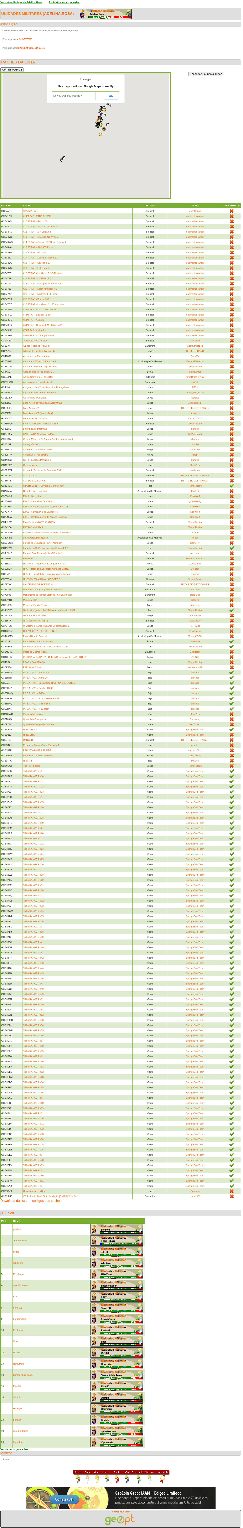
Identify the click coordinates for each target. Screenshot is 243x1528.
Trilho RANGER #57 (33, 1040)
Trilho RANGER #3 (32, 885)
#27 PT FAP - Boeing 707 (36, 299)
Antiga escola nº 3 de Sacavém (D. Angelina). (46, 387)
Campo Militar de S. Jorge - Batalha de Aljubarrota (48, 439)
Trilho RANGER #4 (32, 942)
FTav (15, 1296)
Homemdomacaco (195, 558)
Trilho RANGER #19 (33, 823)
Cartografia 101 (31, 444)
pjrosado (195, 672)
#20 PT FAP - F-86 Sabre (36, 268)
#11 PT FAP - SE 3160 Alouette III (40, 226)
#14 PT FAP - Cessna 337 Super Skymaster (45, 242)
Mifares (195, 760)
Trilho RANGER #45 (33, 973)
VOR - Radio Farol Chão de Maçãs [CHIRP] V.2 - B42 (50, 1196)
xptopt (195, 454)
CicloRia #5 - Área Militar (35, 454)
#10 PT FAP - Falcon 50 (35, 221)
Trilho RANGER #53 (33, 1020)
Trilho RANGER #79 (33, 1165)
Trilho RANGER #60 (33, 1061)
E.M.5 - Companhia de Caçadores (40, 512)
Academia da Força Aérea (36, 356)
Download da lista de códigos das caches (31, 1201)
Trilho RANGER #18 (33, 817)
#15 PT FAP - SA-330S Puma (38, 247)
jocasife (195, 600)
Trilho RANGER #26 (33, 864)
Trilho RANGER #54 (33, 1025)
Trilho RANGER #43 (33, 963)
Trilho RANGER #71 (33, 1123)
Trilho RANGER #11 (33, 781)
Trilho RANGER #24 (33, 854)
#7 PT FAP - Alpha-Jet (34, 330)
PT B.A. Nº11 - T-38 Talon (36, 709)
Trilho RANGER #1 (32, 771)
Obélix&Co (195, 465)
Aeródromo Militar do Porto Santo (40, 361)
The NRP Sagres (31, 766)
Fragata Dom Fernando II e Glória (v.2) (42, 553)
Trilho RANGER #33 (33, 906)
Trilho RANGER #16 (33, 807)
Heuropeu (18, 1408)
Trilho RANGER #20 (33, 833)
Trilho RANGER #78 (33, 1160)
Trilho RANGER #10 (33, 776)
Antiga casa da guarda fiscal (37, 382)
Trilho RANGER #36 (33, 921)
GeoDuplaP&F (195, 403)
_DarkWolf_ (195, 496)
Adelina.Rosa (58, 14)
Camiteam (195, 652)
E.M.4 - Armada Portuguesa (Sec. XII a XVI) (45, 506)
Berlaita (17, 1419)
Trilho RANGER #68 (33, 1103)
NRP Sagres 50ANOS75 (35, 620)
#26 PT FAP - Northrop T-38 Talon (40, 294)
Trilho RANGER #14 (33, 797)
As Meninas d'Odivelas (34, 397)
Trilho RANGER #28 (33, 875)
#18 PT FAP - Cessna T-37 (36, 263)
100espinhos (194, 563)
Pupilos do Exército (33, 714)
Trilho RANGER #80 (33, 1175)
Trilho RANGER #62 (33, 1072)
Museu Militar (30, 600)
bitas (15, 1341)
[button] (64, 158)
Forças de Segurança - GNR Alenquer (42, 543)
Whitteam (18, 1263)
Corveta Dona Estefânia (35, 491)
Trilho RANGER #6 (32, 1056)
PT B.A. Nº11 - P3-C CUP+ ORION (41, 698)
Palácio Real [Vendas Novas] (38, 641)
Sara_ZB (17, 1307)
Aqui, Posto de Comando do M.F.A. (41, 392)
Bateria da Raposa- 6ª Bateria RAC (41, 423)
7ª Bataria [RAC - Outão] (35, 340)
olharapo (195, 439)
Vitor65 (195, 356)
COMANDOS (30, 475)
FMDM (195, 387)
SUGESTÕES (25, 39)
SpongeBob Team (195, 729)
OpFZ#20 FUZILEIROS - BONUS (40, 631)
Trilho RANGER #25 (33, 859)
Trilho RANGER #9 (32, 1186)
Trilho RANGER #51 (33, 1009)
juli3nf (195, 382)
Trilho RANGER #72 (33, 1129)
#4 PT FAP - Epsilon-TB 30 (37, 314)
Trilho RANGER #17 (33, 812)
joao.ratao (195, 553)
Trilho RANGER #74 (33, 1139)
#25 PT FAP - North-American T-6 (40, 289)
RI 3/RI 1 (27, 760)
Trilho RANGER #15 (33, 802)
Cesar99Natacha (195, 361)
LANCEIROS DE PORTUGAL (38, 584)
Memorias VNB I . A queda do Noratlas (42, 589)
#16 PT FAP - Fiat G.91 (35, 252)
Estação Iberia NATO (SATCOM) (39, 522)
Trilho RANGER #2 (32, 828)
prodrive (195, 444)
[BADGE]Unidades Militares (31, 48)
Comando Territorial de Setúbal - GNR (42, 470)
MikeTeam (18, 1274)
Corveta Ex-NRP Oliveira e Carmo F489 (43, 486)
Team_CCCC (195, 636)
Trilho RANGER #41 (33, 952)
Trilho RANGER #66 (33, 1092)
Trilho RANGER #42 (33, 958)
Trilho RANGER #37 (33, 926)
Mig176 (195, 491)
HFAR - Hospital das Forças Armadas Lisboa (45, 569)
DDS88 (16, 1352)
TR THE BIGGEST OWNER (195, 408)
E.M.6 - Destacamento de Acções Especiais (45, 517)
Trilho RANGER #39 (33, 937)
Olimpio (17, 1397)
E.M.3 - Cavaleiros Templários (38, 501)
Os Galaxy (195, 340)
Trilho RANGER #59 (33, 1051)
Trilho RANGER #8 (32, 1170)
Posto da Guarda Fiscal (35, 652)
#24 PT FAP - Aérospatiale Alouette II (42, 283)
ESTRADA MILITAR (33, 527)
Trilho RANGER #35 (33, 916)
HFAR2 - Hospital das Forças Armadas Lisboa (46, 574)
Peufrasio (18, 1330)
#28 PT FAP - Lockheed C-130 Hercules (43, 304)
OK (111, 95)
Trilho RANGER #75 (33, 1144)
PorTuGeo (195, 626)
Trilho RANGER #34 (33, 911)
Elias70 (17, 1386)
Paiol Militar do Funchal (35, 636)
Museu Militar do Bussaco (36, 605)
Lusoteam (195, 605)
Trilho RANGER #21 (33, 838)
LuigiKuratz (195, 371)
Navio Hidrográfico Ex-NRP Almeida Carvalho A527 (49, 610)
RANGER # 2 (30, 729)
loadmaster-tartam (195, 216)
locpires (195, 532)
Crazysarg (195, 719)
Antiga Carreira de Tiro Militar (38, 377)
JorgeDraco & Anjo (195, 377)
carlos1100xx (195, 418)
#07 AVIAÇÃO (30, 211)
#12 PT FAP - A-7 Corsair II (37, 231)
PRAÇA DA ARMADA (34, 662)
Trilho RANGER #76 (33, 1149)
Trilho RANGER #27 (33, 869)
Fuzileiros (28, 558)
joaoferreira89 (195, 667)
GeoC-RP (195, 543)
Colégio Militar (30, 465)
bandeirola (195, 470)
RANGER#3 (29, 735)
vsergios (195, 397)
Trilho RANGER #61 (33, 1066)
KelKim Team (195, 434)
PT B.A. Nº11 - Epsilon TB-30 (38, 688)
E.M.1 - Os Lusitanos (34, 496)
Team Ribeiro (195, 366)
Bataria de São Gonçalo (35, 418)
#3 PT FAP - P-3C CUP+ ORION (39, 309)
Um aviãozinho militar (34, 1191)
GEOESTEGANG (195, 351)
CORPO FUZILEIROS (34, 480)
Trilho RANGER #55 (33, 1030)
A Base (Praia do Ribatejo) (36, 346)
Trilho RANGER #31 (33, 895)
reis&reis (195, 413)
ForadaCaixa (19, 1319)
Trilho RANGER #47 (33, 983)
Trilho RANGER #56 (33, 1035)
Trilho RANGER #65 (33, 1087)
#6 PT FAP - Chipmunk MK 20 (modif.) (42, 325)
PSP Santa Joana (32, 667)
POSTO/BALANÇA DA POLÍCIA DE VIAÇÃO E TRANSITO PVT (55, 657)
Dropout (195, 569)
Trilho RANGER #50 (33, 1004)
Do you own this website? (67, 95)
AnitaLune (195, 641)
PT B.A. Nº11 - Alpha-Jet (35, 677)
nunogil (195, 429)
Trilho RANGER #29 (33, 880)
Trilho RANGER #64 (33, 1082)
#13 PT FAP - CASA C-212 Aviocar (40, 237)
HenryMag (18, 1363)
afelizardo (195, 589)
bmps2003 (195, 1196)
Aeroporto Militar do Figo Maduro (40, 366)
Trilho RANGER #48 (33, 989)
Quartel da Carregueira (35, 719)
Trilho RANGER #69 (33, 1108)
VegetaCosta (195, 579)
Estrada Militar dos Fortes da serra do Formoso (47, 532)
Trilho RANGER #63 (33, 1077)
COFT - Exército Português (37, 460)
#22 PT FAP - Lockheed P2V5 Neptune (43, 273)
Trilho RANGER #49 (33, 994)
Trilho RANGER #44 (33, 968)
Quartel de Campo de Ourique (38, 724)
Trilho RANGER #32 (33, 900)
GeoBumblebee (195, 346)
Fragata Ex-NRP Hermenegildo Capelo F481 (45, 548)
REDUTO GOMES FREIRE (37, 750)
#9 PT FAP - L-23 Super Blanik (38, 335)
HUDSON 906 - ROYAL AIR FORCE (41, 579)
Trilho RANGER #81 (33, 1181)
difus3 (16, 1251)
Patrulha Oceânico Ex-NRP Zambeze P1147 (45, 646)
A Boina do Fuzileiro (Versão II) (39, 351)
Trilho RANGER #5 (32, 999)
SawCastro (195, 620)
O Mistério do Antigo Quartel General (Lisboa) (46, 626)
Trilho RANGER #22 (33, 843)
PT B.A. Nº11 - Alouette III (36, 672)
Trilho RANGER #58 (33, 1046)
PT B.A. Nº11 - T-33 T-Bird (36, 703)
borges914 (195, 449)
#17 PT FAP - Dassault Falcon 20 (40, 257)
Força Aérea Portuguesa (35, 537)
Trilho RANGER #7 (32, 1113)
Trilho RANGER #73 (33, 1134)
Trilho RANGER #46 (33, 978)
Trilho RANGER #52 (33, 1015)
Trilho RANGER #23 (33, 849)
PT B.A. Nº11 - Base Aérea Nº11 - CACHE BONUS (49, 683)
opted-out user (20, 1285)
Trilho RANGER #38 (33, 932)
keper (195, 537)
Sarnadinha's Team (23, 1375)
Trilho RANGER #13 (33, 792)
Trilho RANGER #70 (33, 1118)
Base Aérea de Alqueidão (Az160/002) (42, 403)
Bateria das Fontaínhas (35, 429)
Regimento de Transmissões (37, 755)
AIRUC (194, 657)
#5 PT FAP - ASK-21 (33, 320)
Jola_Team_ (195, 755)
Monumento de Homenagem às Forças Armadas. (48, 594)
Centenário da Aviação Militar (38, 449)
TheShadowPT (195, 615)
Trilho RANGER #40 (33, 947)
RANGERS (28, 740)
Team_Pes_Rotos (195, 392)
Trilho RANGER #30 (33, 890)
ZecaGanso (195, 211)
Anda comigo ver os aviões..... (38, 371)
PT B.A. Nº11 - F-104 (34, 693)
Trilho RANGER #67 (33, 1098)
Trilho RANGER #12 (33, 786)
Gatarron (195, 1191)
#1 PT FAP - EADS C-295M (37, 216)
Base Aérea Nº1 (31, 408)
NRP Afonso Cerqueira (34, 615)
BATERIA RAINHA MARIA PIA (38, 434)
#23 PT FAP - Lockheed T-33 (37, 278)
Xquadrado (18, 1442)
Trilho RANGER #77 (33, 1155)
